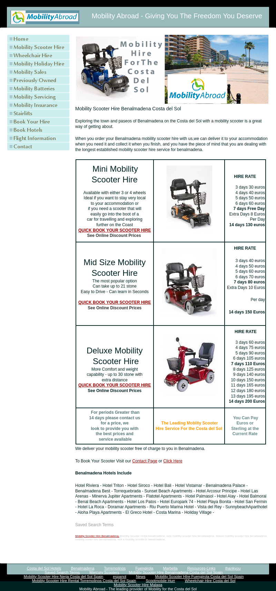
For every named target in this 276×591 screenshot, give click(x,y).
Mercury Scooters (104, 572)
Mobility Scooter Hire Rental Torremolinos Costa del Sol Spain (84, 581)
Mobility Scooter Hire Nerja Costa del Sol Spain (63, 576)
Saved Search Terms (62, 572)
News (141, 576)
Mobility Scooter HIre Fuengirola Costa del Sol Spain (199, 576)
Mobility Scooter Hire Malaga (138, 585)
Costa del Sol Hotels (44, 568)
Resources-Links (201, 568)
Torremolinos (115, 568)
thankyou (233, 568)
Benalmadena (82, 568)
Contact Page (144, 461)
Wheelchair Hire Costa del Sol (210, 581)
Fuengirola (144, 568)
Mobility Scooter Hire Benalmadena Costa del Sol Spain (176, 572)
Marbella (170, 568)
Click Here (172, 461)
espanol (119, 576)
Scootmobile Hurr (160, 581)
